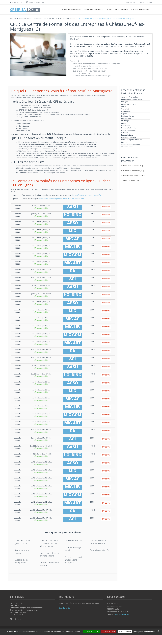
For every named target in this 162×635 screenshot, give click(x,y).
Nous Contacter (64, 608)
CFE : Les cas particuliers (82, 73)
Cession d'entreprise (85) (132, 180)
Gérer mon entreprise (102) (133, 171)
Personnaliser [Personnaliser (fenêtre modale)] (125, 632)
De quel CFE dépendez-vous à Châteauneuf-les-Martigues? (96, 64)
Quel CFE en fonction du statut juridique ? (89, 71)
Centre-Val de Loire (128, 104)
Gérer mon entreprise (93, 9)
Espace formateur (145, 2)
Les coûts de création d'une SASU (49, 564)
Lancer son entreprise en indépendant (49, 554)
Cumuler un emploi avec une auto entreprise (73, 560)
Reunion (124, 142)
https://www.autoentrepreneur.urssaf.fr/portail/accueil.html (61, 198)
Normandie (125, 125)
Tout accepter (91, 632)
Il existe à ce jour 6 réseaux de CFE (86, 66)
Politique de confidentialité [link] (144, 632)
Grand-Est (125, 109)
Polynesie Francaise (128, 137)
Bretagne (124, 102)
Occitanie (124, 132)
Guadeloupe (126, 111)
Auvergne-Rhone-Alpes (129, 97)
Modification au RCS (73, 540)
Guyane (124, 113)
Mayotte (124, 123)
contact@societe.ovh (121, 614)
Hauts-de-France (127, 116)
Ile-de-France (126, 118)
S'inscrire (106, 206)
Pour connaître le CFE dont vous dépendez (90, 68)
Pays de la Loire (127, 135)
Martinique (125, 121)
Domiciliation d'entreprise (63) (134, 175)
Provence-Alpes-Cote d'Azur (131, 140)
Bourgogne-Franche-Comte (131, 99)
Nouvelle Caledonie (128, 128)
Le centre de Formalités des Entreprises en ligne (92, 75)
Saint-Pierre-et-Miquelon (130, 144)
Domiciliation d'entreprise (117, 9)
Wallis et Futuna (127, 147)
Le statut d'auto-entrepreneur (22, 561)
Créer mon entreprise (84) (133, 166)
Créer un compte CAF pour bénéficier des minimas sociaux (49, 543)
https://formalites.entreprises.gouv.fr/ (86, 195)
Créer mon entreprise (71, 9)
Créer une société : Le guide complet (24, 542)
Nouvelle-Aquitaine (128, 130)
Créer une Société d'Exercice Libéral (98, 542)
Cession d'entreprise (140, 9)
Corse (123, 106)
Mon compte (130, 2)
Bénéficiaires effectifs (99, 550)
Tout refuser (108, 632)
